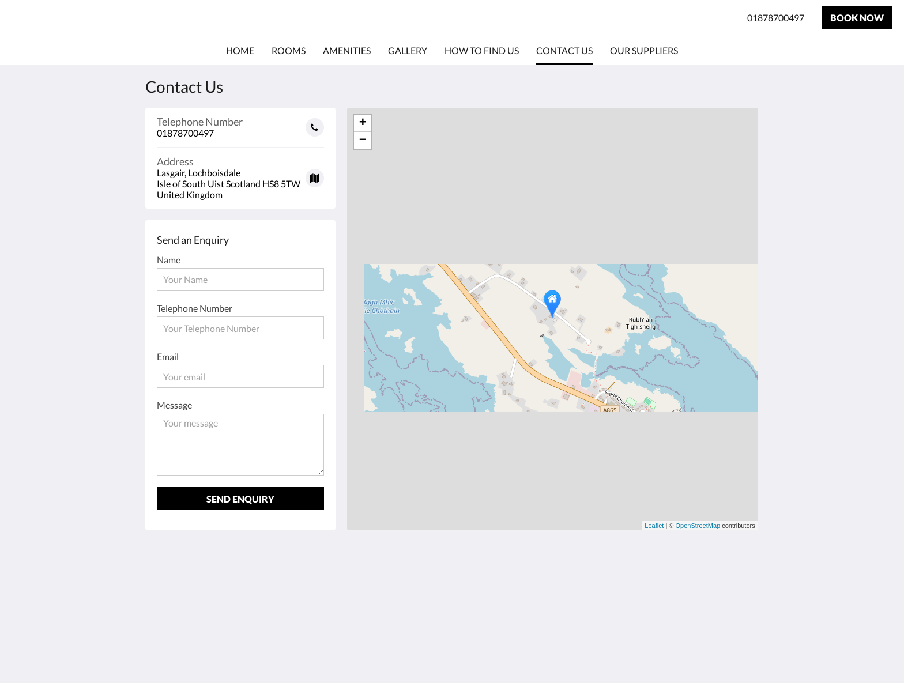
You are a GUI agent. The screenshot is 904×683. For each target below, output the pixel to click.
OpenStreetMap (698, 525)
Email (168, 356)
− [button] (363, 140)
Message (174, 404)
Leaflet (654, 525)
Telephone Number (194, 308)
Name (168, 259)
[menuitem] (240, 50)
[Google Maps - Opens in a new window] (240, 174)
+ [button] (363, 123)
